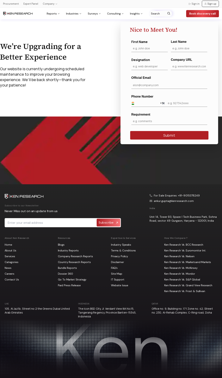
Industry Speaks (121, 244)
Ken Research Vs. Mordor (179, 273)
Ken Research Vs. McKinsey (181, 268)
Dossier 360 (65, 273)
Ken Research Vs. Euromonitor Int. (185, 250)
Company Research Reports (75, 256)
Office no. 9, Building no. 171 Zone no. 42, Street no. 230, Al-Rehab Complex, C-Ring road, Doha (182, 310)
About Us (10, 250)
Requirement (169, 119)
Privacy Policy (119, 256)
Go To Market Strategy (72, 279)
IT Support (117, 279)
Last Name (189, 46)
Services (10, 256)
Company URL (189, 64)
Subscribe (108, 222)
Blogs (61, 244)
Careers (9, 273)
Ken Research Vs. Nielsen (179, 256)
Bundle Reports (67, 268)
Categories (11, 262)
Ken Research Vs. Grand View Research (188, 285)
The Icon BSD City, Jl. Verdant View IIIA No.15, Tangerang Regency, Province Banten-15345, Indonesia (107, 312)
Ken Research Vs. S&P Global (182, 279)
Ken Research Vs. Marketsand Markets (187, 262)
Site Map (116, 273)
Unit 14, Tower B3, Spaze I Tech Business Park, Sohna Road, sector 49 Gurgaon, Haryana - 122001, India (183, 218)
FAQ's (114, 268)
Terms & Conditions (123, 250)
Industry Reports (68, 250)
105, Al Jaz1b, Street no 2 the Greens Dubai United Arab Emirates (37, 310)
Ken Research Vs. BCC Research (183, 244)
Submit (169, 135)
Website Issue (119, 285)
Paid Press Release (69, 285)
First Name (149, 46)
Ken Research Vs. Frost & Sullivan (184, 291)
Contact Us (12, 279)
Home (8, 244)
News (8, 268)
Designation (149, 64)
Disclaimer (117, 262)
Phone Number (169, 101)
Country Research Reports (74, 262)
